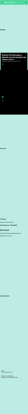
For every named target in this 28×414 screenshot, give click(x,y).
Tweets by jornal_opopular (7, 222)
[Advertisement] (14, 131)
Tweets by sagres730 (6, 372)
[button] (3, 64)
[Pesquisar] (26, 2)
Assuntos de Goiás (9, 2)
